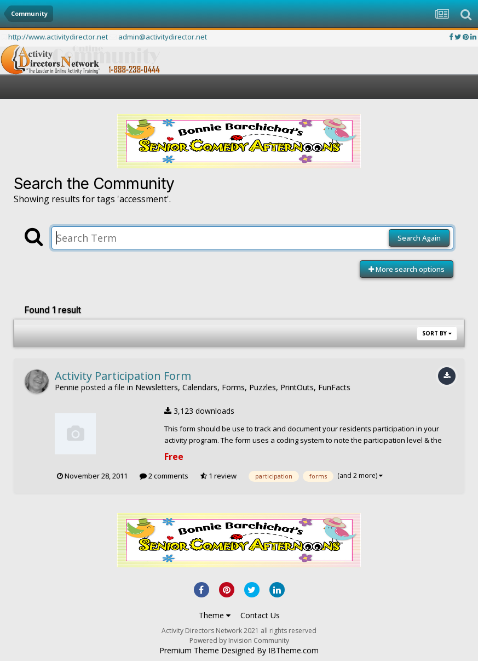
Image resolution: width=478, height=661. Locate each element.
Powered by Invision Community (239, 640)
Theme (215, 615)
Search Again (419, 238)
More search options (406, 269)
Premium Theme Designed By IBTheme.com (239, 651)
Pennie (67, 387)
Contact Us (260, 615)
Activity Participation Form (123, 375)
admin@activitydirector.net (162, 37)
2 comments (164, 476)
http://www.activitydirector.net (58, 37)
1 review (218, 476)
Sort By (437, 333)
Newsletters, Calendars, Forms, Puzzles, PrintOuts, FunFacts (242, 387)
